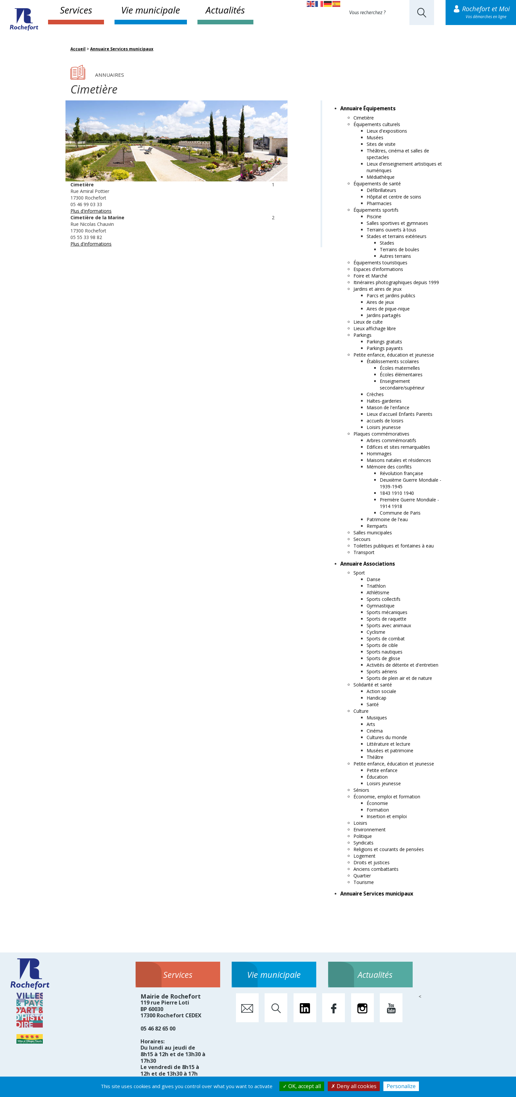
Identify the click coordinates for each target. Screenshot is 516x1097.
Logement (364, 856)
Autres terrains (395, 256)
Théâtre (375, 757)
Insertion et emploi (387, 816)
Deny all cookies (353, 1086)
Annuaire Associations (367, 563)
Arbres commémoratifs (391, 440)
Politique (362, 836)
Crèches (375, 394)
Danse (373, 579)
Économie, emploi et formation (386, 796)
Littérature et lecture (388, 744)
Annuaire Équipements (368, 108)
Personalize (401, 1086)
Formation (378, 810)
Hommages (379, 453)
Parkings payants (385, 348)
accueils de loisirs (385, 420)
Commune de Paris (400, 513)
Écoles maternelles (400, 368)
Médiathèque (381, 177)
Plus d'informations (91, 211)
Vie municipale (150, 10)
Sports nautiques (384, 652)
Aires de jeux (380, 302)
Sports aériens (382, 671)
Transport (363, 552)
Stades (387, 243)
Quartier (362, 875)
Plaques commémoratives (381, 434)
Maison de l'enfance (388, 407)
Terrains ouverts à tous (391, 230)
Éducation (377, 777)
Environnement (369, 829)
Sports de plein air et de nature (399, 678)
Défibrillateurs (381, 190)
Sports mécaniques (387, 612)
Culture (361, 711)
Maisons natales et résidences (399, 460)
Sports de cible (382, 645)
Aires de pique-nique (388, 309)
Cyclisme (376, 632)
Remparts (377, 526)
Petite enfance (382, 770)
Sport (359, 573)
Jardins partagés (384, 315)
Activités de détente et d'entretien (402, 665)
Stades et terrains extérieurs (396, 236)
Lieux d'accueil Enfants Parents (399, 414)
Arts (371, 724)
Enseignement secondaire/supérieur (402, 384)
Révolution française (401, 473)
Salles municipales (372, 532)
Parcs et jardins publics (391, 295)
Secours (362, 539)
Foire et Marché (370, 276)
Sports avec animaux (389, 625)
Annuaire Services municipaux (121, 49)
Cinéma (375, 731)
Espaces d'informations (378, 269)
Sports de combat (386, 638)
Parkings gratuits (384, 341)
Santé (373, 704)
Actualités (225, 10)
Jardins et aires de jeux (377, 289)
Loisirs (360, 823)
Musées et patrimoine (390, 750)
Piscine (374, 216)
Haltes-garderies (384, 401)
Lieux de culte (368, 322)
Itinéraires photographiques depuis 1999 (396, 282)
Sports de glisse (383, 658)
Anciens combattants (376, 869)
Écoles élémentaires (401, 374)
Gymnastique (381, 605)
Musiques (377, 717)
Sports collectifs (383, 599)
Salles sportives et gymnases (397, 223)
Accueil (78, 49)
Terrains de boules (399, 249)
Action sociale (381, 691)
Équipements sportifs (376, 210)
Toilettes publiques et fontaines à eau (393, 546)
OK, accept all (302, 1086)
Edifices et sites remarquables (398, 447)
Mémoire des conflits (389, 467)
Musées (375, 137)
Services (76, 10)
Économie (377, 803)
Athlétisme (378, 592)
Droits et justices (371, 862)
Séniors (361, 790)
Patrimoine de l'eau (387, 519)
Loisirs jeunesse (384, 427)
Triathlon (376, 586)
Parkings (362, 335)
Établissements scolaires (393, 361)
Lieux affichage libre (374, 328)
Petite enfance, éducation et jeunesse (393, 355)
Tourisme (363, 882)
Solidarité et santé (372, 685)
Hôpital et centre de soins (394, 197)
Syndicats (363, 843)
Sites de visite (381, 144)
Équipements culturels (376, 124)
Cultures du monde (387, 737)
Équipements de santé (377, 183)
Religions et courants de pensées (388, 849)
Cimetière (363, 118)
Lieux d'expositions (387, 131)
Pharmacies (379, 203)
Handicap (376, 698)
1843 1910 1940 (397, 493)
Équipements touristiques (380, 262)
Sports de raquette (386, 619)
